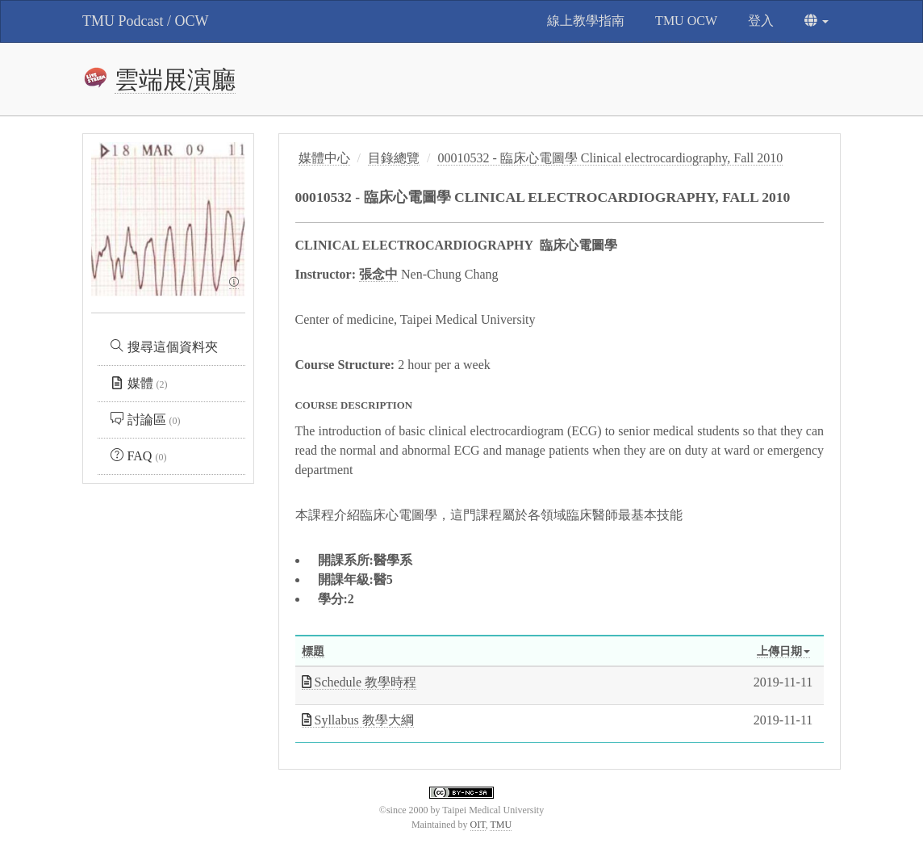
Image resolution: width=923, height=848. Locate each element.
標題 (313, 650)
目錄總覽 (394, 158)
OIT (478, 824)
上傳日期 (783, 650)
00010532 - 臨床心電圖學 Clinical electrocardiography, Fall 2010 (610, 158)
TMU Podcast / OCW (145, 21)
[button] (816, 21)
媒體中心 (324, 158)
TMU (501, 824)
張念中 (378, 274)
